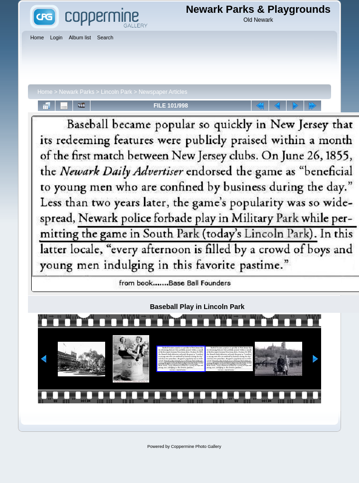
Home (45, 92)
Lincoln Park (116, 92)
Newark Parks (77, 92)
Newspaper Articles (163, 92)
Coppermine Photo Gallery (196, 446)
